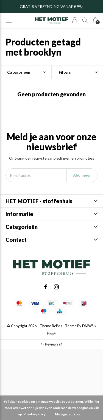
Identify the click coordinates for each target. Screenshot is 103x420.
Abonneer (82, 175)
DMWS (88, 326)
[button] (10, 20)
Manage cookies (67, 414)
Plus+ (51, 333)
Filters (65, 72)
